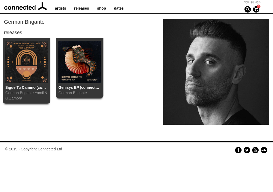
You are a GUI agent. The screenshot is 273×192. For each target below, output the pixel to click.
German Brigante (19, 93)
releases (81, 8)
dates (119, 8)
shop (101, 8)
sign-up (248, 2)
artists (60, 8)
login (257, 2)
